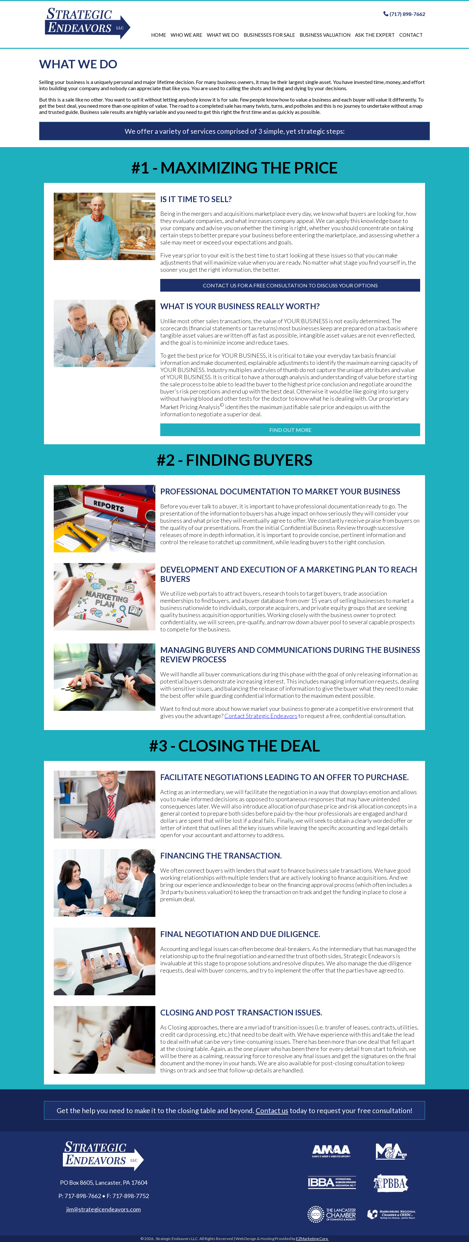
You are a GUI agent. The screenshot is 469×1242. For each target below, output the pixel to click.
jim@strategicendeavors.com (103, 1209)
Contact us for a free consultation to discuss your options (290, 285)
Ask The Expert (375, 35)
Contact (411, 35)
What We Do (223, 35)
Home (158, 35)
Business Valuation (325, 35)
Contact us (272, 1110)
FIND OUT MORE (290, 430)
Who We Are (186, 35)
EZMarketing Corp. (312, 1238)
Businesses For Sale (269, 35)
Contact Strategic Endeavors (260, 715)
